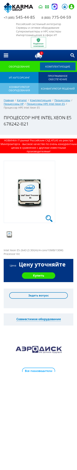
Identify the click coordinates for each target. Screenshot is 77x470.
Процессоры (62, 100)
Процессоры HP (14, 104)
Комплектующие (40, 100)
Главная (9, 100)
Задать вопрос (38, 295)
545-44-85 (19, 17)
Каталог (22, 100)
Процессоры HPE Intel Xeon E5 (46, 104)
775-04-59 (56, 17)
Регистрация (71, 6)
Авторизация (64, 6)
